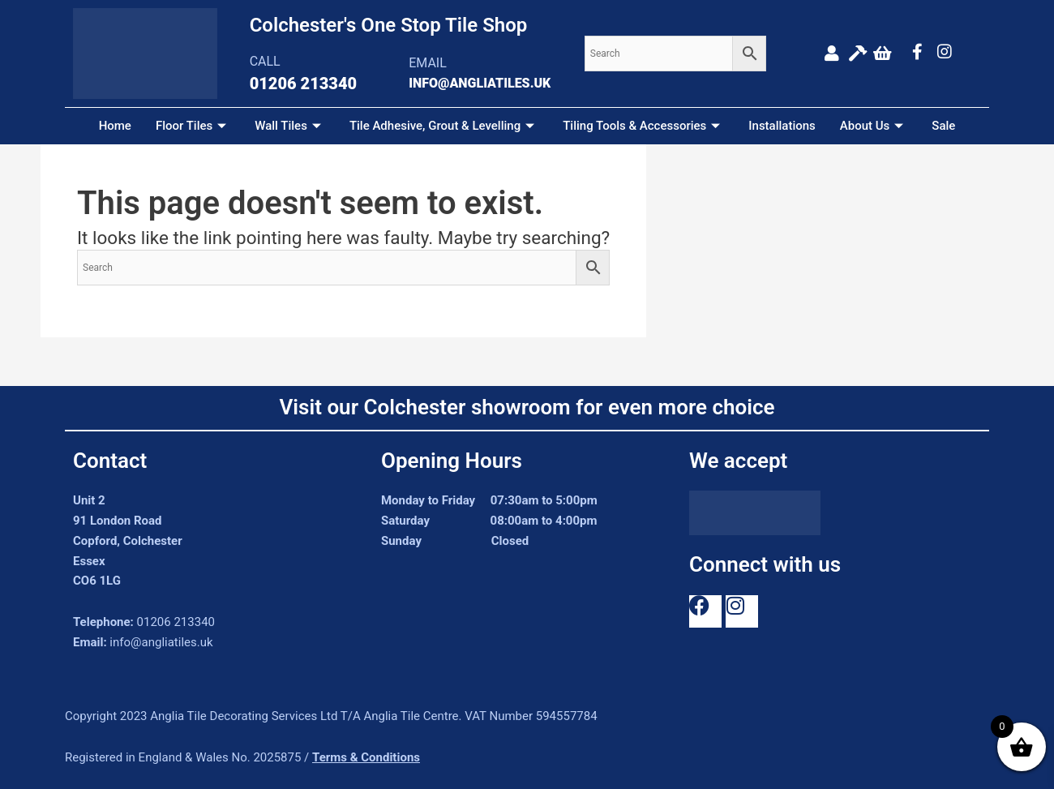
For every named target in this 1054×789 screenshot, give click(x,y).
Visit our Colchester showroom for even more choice (526, 407)
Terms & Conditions (366, 757)
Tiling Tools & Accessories (643, 125)
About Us (874, 125)
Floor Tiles (193, 125)
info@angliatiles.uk (160, 642)
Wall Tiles (290, 125)
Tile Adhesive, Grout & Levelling (443, 125)
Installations (782, 125)
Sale (943, 125)
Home (115, 125)
